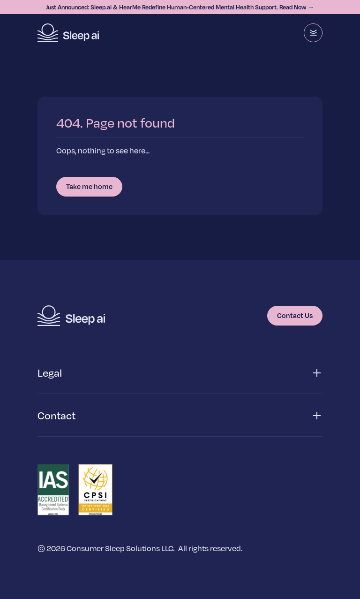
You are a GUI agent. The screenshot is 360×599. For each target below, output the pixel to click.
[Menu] (313, 32)
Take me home (89, 186)
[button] (180, 373)
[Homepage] (68, 32)
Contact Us (295, 315)
